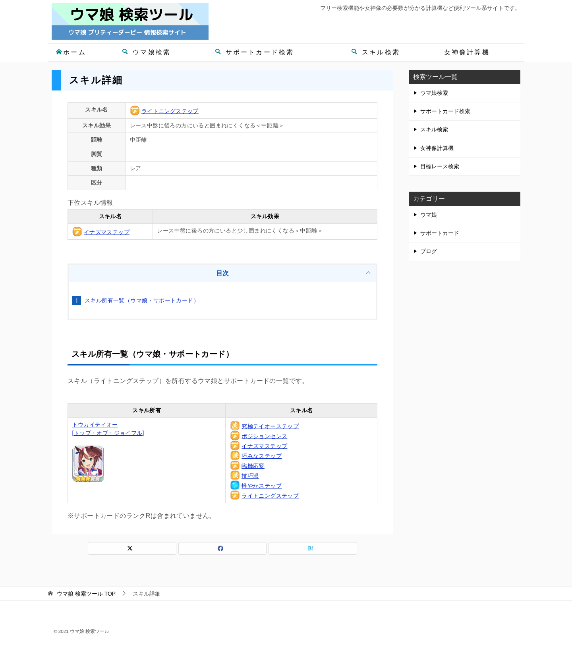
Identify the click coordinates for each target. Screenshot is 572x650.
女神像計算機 (467, 52)
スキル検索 (375, 52)
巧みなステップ (262, 456)
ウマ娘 (428, 215)
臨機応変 (253, 466)
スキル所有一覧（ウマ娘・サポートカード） (142, 300)
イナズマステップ (106, 232)
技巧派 (250, 476)
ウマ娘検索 (146, 52)
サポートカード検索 (254, 52)
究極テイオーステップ (270, 426)
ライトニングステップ (170, 111)
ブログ (428, 251)
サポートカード (439, 233)
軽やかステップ (262, 486)
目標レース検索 (439, 166)
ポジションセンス (264, 436)
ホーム (71, 52)
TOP (86, 593)
